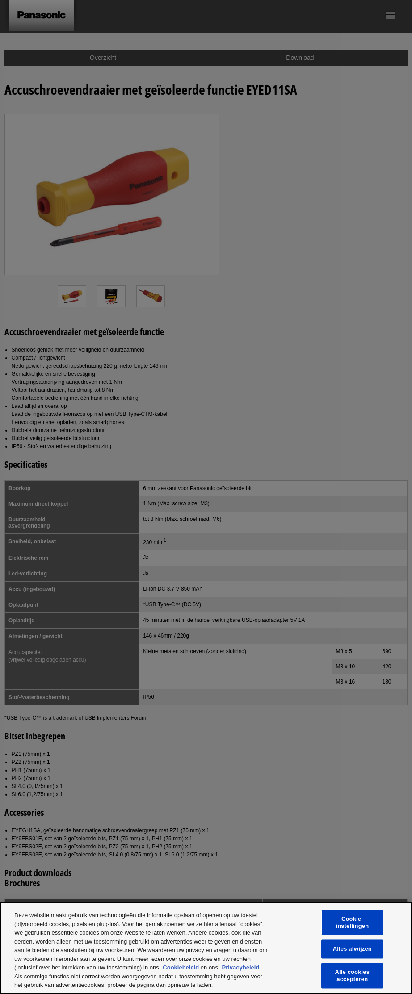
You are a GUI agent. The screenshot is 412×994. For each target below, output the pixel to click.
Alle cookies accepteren (352, 975)
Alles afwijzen (352, 949)
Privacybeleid (241, 967)
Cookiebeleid (181, 967)
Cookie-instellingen (352, 923)
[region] (206, 948)
